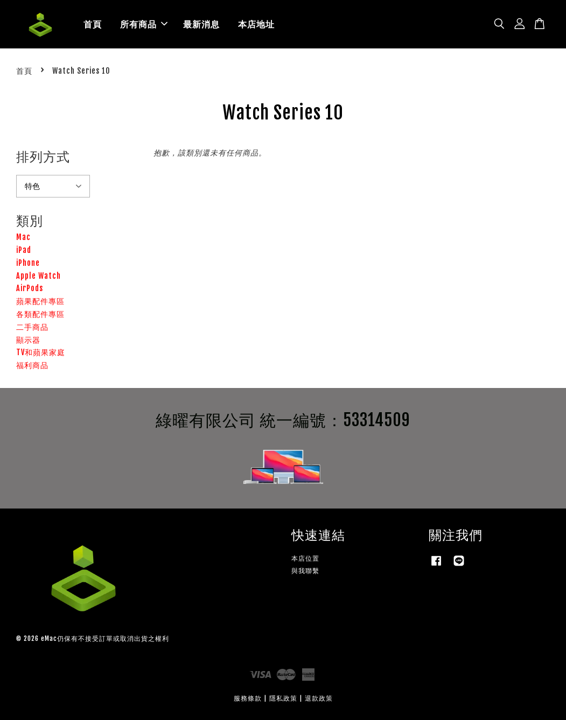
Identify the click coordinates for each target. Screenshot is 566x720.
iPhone (28, 262)
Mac (23, 237)
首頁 (92, 24)
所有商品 (143, 24)
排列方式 (43, 157)
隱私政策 (283, 698)
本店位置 (305, 558)
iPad (23, 250)
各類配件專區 (40, 314)
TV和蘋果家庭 (40, 352)
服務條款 (248, 698)
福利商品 (32, 365)
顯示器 (28, 339)
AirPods (29, 288)
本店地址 (256, 24)
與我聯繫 (305, 571)
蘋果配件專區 (40, 301)
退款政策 (319, 698)
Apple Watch (38, 275)
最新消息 (201, 24)
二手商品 (32, 326)
